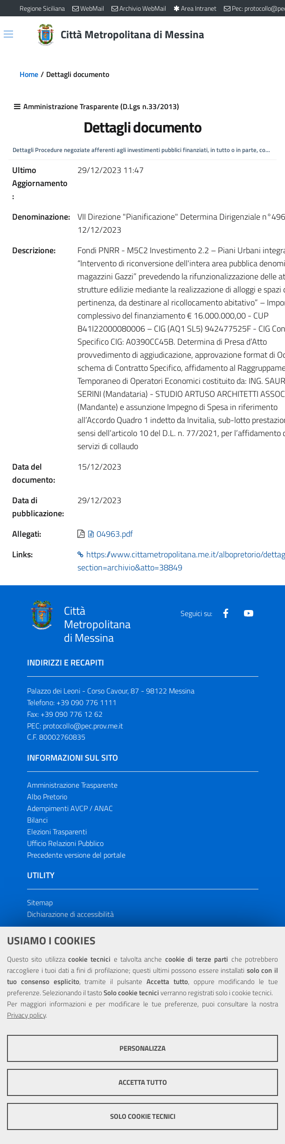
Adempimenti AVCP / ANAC (70, 809)
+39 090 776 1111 (86, 703)
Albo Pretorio (47, 797)
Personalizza (142, 1048)
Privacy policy (26, 1015)
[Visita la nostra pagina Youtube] (248, 614)
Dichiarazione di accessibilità (70, 915)
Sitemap (40, 903)
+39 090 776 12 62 (72, 714)
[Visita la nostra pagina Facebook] (225, 614)
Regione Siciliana (42, 8)
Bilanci (37, 820)
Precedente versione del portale (76, 855)
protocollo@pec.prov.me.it (83, 726)
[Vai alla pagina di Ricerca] (260, 35)
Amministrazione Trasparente (72, 785)
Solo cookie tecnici (142, 1116)
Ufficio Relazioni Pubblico (65, 843)
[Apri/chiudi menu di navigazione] (8, 34)
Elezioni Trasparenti (57, 832)
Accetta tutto (142, 1082)
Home (29, 74)
